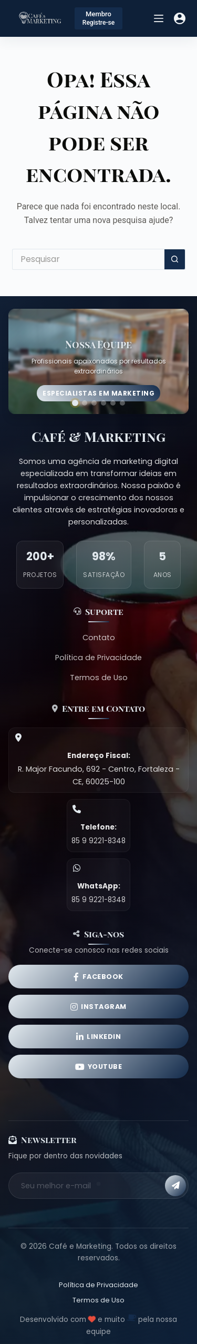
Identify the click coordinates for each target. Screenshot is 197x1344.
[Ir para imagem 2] (84, 403)
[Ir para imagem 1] (75, 403)
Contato (98, 637)
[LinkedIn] (98, 1036)
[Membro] (98, 18)
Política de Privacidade (98, 657)
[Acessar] (179, 18)
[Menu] (158, 18)
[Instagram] (98, 1006)
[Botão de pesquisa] (174, 259)
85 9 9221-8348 (98, 841)
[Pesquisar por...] (88, 259)
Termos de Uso (99, 677)
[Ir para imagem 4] (103, 403)
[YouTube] (98, 1066)
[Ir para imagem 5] (113, 403)
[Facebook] (98, 976)
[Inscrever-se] (175, 1185)
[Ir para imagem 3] (94, 403)
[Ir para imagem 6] (122, 403)
